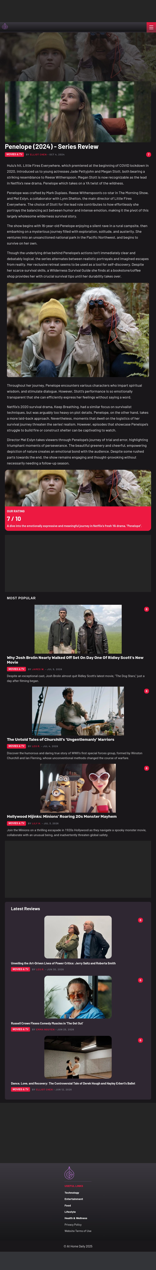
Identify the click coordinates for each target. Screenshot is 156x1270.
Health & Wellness (76, 1218)
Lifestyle (70, 1211)
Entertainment (74, 1199)
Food (68, 1205)
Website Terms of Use (78, 1231)
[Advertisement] (41, 10)
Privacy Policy (73, 1224)
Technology (72, 1192)
